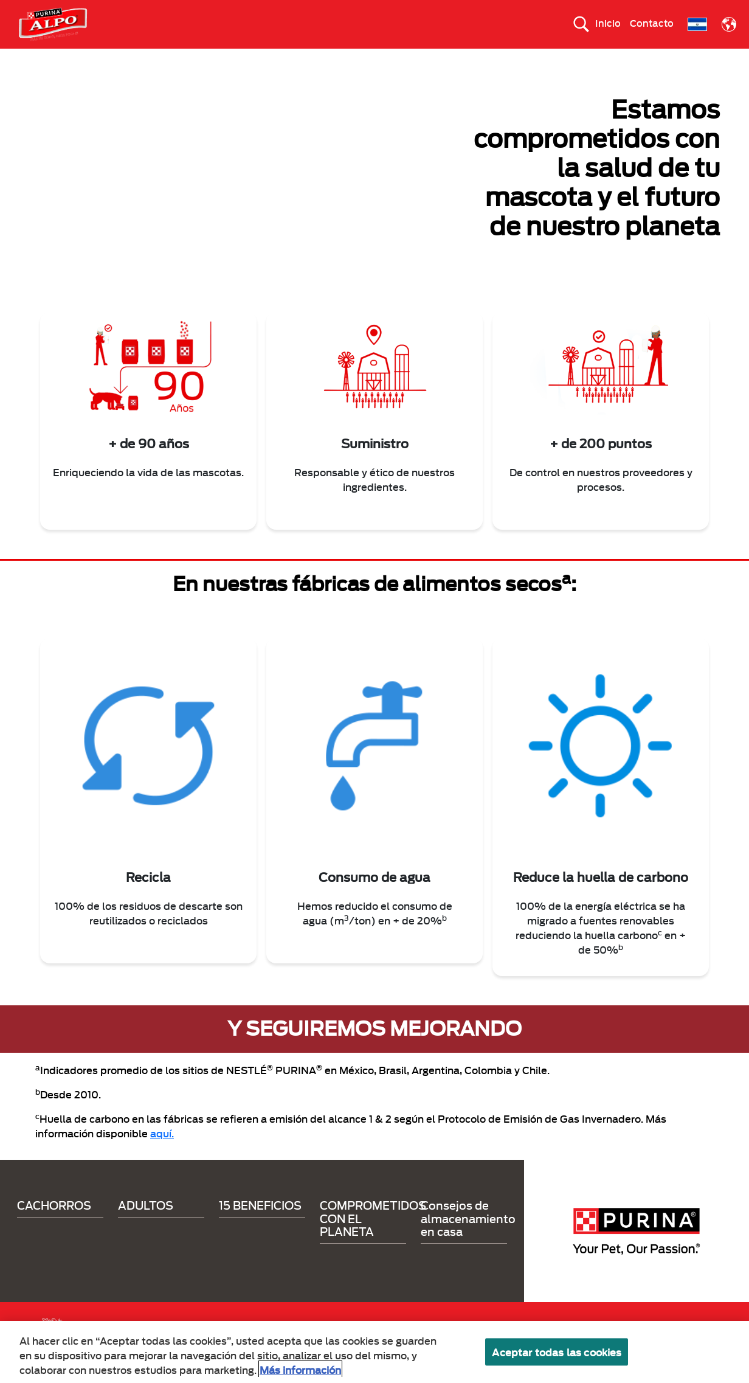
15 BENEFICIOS (358, 59)
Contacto (652, 22)
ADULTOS (284, 59)
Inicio (608, 22)
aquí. (162, 1154)
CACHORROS (212, 59)
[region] (374, 1352)
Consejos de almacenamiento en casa (468, 1239)
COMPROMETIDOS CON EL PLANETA (489, 59)
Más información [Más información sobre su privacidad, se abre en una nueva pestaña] (300, 1369)
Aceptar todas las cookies (556, 1351)
